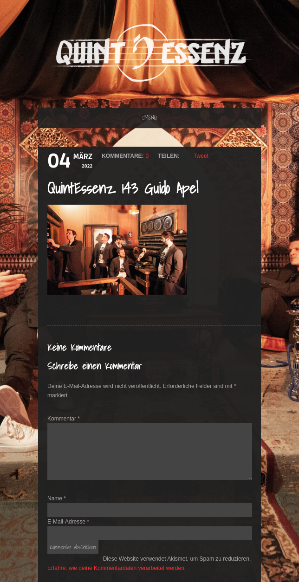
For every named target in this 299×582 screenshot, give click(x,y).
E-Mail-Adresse (68, 521)
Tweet (201, 156)
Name (56, 498)
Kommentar (63, 418)
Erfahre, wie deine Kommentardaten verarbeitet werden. (116, 568)
